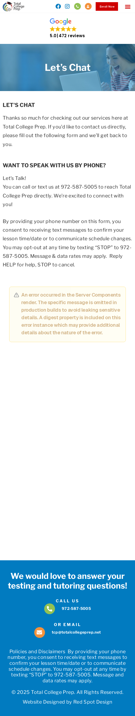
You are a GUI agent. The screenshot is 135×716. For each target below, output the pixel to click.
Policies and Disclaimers (37, 651)
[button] (127, 6)
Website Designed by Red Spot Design (68, 702)
